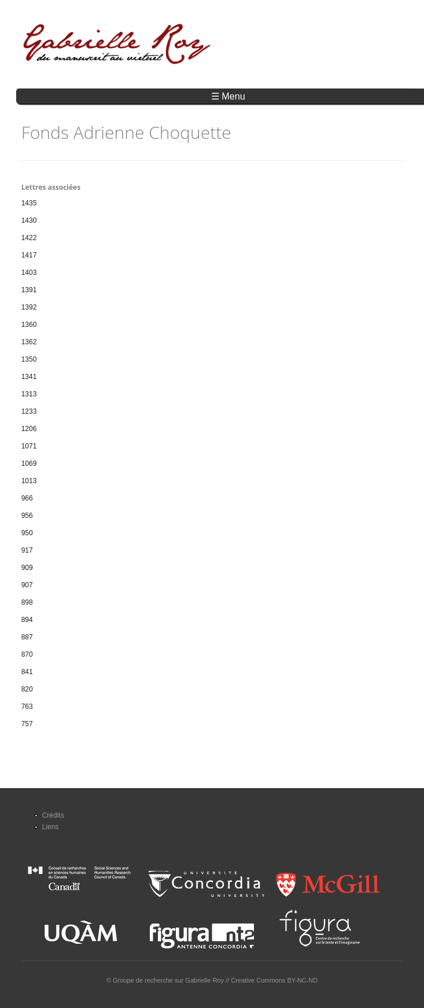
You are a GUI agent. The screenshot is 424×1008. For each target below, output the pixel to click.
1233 (29, 411)
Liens (50, 827)
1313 (29, 394)
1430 (29, 220)
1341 (29, 377)
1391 (29, 290)
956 (27, 516)
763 (27, 706)
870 (27, 654)
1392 (29, 307)
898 (27, 602)
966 (27, 498)
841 (27, 672)
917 (27, 550)
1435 (29, 203)
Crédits (53, 815)
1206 (29, 429)
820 (27, 689)
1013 (29, 481)
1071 (29, 446)
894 (27, 620)
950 (27, 533)
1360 (29, 325)
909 (27, 568)
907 (27, 585)
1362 (29, 342)
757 (27, 724)
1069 (29, 463)
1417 (29, 255)
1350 (29, 359)
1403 (29, 272)
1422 (29, 238)
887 (27, 637)
